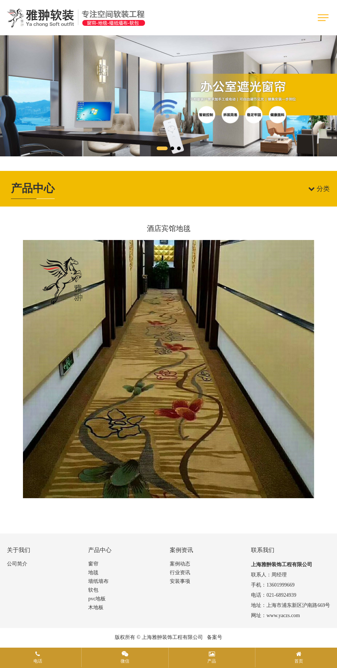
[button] (162, 148)
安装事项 (180, 581)
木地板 (95, 607)
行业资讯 (180, 572)
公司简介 (17, 564)
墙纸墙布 (98, 581)
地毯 (93, 572)
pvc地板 (97, 598)
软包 (93, 590)
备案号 (214, 637)
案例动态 (180, 564)
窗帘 (93, 564)
